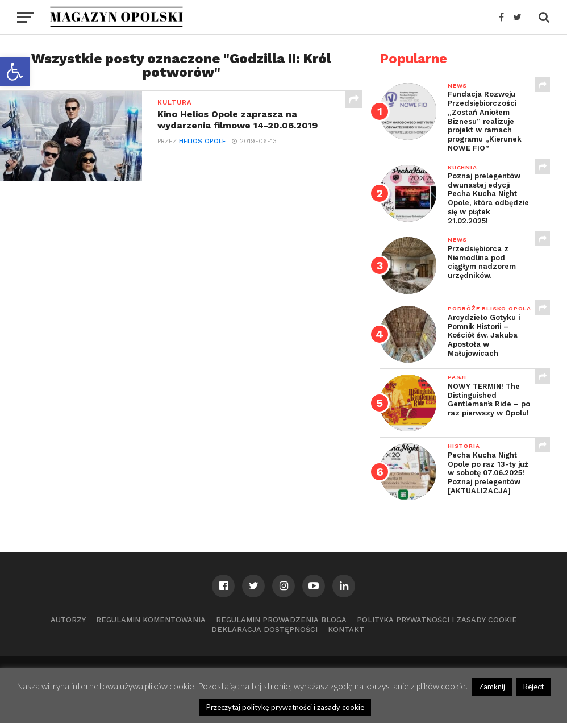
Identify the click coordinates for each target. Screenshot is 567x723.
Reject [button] (533, 686)
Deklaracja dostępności (264, 629)
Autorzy (68, 620)
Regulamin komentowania (151, 620)
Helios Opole (202, 141)
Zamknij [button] (492, 686)
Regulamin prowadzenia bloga (281, 620)
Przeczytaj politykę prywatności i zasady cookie (285, 707)
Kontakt (346, 629)
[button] (15, 71)
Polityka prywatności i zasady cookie (437, 620)
